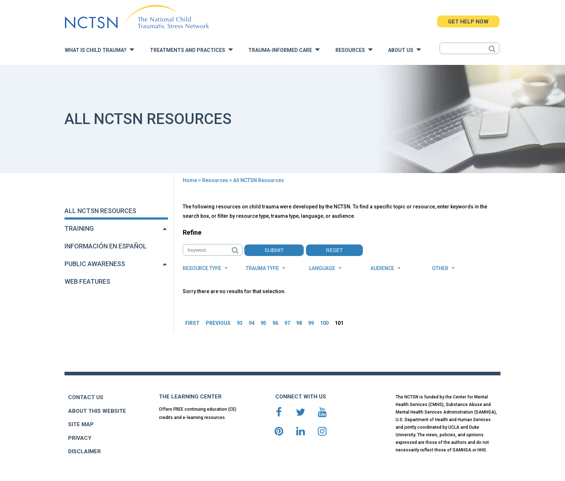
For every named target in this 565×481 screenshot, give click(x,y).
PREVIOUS (218, 323)
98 (299, 323)
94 (251, 323)
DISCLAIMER (84, 451)
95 (263, 323)
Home (190, 180)
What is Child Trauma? (99, 49)
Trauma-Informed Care (284, 49)
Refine (192, 232)
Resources (354, 49)
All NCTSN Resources (100, 211)
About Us (404, 49)
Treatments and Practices (191, 49)
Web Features (87, 281)
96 (275, 323)
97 (287, 323)
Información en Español (105, 246)
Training (79, 228)
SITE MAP (81, 424)
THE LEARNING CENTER (190, 396)
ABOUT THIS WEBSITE (97, 411)
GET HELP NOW (468, 21)
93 (240, 323)
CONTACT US (85, 397)
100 (324, 323)
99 (311, 323)
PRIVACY (80, 438)
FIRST (192, 323)
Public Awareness (94, 264)
